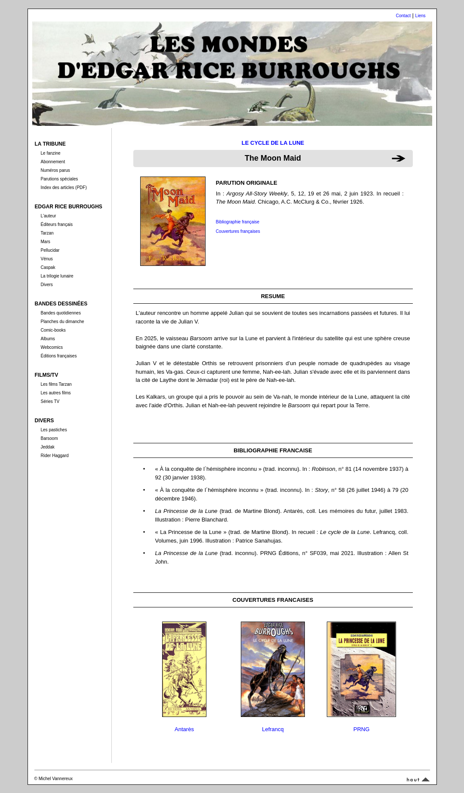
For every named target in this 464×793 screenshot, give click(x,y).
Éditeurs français (56, 224)
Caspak (47, 267)
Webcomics (51, 347)
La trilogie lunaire (56, 276)
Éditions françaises (58, 356)
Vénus (46, 258)
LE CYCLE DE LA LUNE (273, 143)
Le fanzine (50, 153)
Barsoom (49, 438)
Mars (45, 241)
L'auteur (48, 216)
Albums (47, 338)
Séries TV (49, 401)
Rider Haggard (54, 455)
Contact (403, 15)
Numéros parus (55, 170)
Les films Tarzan (55, 384)
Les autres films (55, 392)
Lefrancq (273, 729)
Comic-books (52, 330)
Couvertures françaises (238, 231)
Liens (420, 15)
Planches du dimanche (62, 321)
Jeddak (47, 447)
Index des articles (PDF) (63, 187)
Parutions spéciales (59, 179)
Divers (46, 284)
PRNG (361, 729)
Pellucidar (49, 250)
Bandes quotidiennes (60, 313)
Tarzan (46, 233)
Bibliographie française (237, 222)
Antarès (184, 729)
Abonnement (52, 161)
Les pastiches (53, 429)
